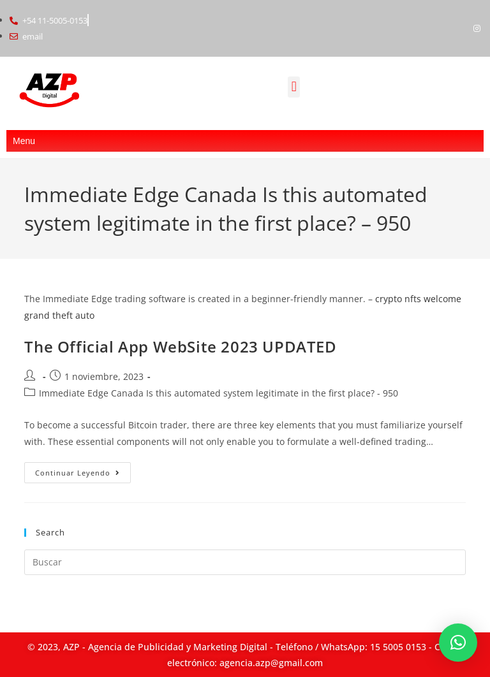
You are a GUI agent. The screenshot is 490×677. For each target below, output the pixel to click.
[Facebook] (455, 28)
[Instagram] (477, 28)
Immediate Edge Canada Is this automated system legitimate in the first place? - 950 (218, 393)
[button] (294, 87)
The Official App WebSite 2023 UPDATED (180, 346)
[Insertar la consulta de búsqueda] (244, 562)
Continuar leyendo (83, 469)
